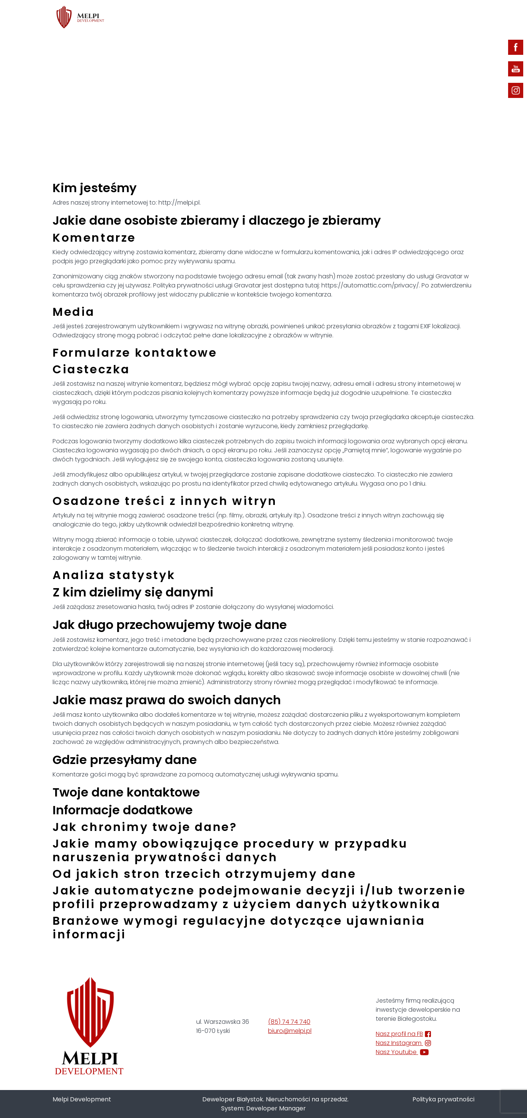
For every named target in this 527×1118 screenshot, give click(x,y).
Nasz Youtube (402, 1052)
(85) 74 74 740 (289, 1021)
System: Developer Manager (263, 1108)
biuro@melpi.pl (290, 1030)
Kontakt (454, 18)
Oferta (172, 18)
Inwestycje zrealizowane (278, 18)
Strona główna (243, 74)
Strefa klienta (401, 18)
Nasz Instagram (403, 1043)
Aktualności (347, 18)
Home (136, 18)
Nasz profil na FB (403, 1033)
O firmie (215, 18)
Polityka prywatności (443, 1099)
